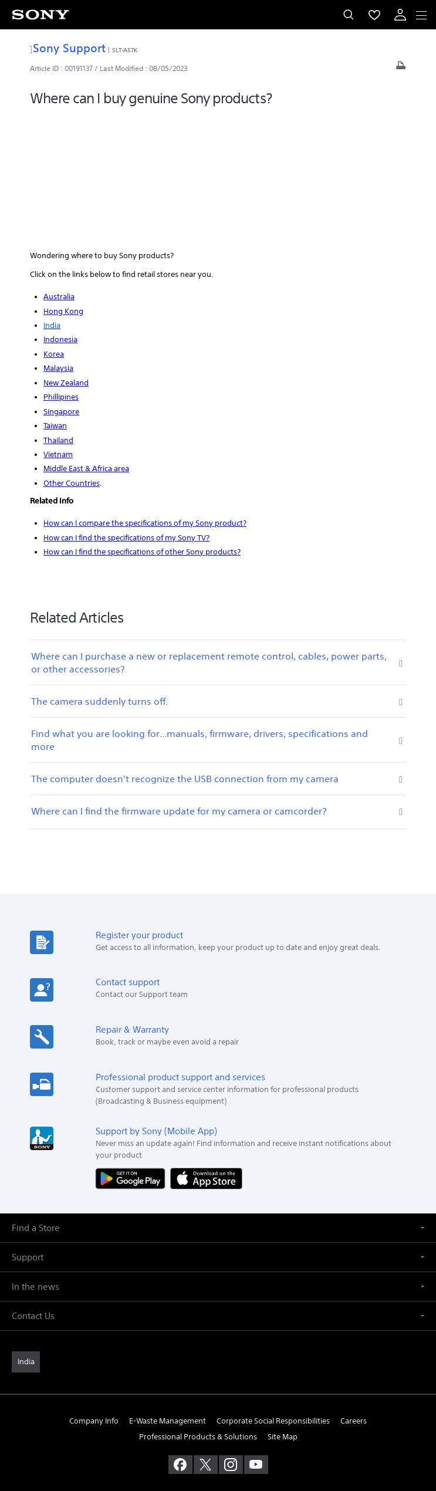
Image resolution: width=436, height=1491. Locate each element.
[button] (218, 1101)
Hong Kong (63, 185)
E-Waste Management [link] (167, 1295)
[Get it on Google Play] (133, 1052)
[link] (26, 1235)
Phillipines (61, 271)
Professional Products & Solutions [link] (198, 1311)
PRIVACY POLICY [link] (218, 1422)
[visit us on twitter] (206, 1339)
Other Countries (71, 357)
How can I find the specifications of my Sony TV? (126, 412)
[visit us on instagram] (231, 1339)
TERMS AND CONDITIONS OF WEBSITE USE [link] (218, 1408)
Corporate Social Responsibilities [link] (273, 1295)
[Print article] (401, 68)
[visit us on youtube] (256, 1339)
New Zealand (66, 257)
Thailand (58, 314)
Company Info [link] (94, 1295)
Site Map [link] (283, 1311)
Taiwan (55, 300)
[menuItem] (374, 15)
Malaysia (58, 243)
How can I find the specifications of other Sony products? (142, 426)
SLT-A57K (124, 50)
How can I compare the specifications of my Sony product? (144, 398)
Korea (53, 229)
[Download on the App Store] (206, 1052)
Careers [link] (353, 1295)
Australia (59, 171)
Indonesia (60, 214)
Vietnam (58, 329)
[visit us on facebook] (180, 1339)
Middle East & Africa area (86, 343)
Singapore (61, 285)
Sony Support (68, 48)
